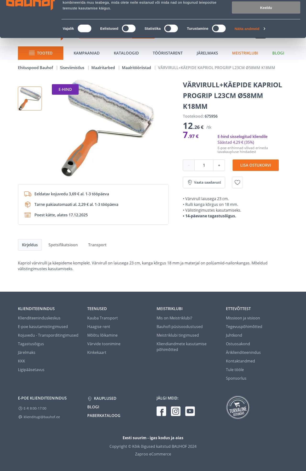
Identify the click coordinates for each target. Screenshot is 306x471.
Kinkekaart (96, 352)
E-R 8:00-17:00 (35, 408)
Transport (97, 244)
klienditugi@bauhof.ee (42, 417)
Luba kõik (266, 12)
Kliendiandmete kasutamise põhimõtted (182, 346)
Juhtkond (234, 335)
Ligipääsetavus (31, 369)
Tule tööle (235, 369)
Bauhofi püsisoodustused (180, 326)
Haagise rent (98, 326)
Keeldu (266, 40)
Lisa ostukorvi (255, 165)
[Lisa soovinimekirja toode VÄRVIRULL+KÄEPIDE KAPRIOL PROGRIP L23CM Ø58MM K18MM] (237, 182)
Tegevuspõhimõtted (244, 326)
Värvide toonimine (103, 343)
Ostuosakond (238, 343)
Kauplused (104, 398)
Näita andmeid (247, 61)
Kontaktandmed (240, 361)
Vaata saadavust (204, 182)
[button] (30, 98)
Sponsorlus (236, 378)
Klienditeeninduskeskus (39, 318)
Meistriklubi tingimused (178, 335)
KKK (21, 361)
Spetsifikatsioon (63, 244)
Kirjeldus (30, 244)
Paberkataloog (103, 415)
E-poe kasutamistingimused (43, 326)
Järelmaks (26, 352)
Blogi (93, 407)
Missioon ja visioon (243, 318)
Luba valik (266, 26)
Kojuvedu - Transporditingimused (48, 335)
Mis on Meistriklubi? (174, 318)
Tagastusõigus (31, 343)
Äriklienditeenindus (243, 352)
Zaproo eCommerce (153, 454)
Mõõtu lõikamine (102, 335)
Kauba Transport (102, 318)
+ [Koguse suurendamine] (219, 165)
